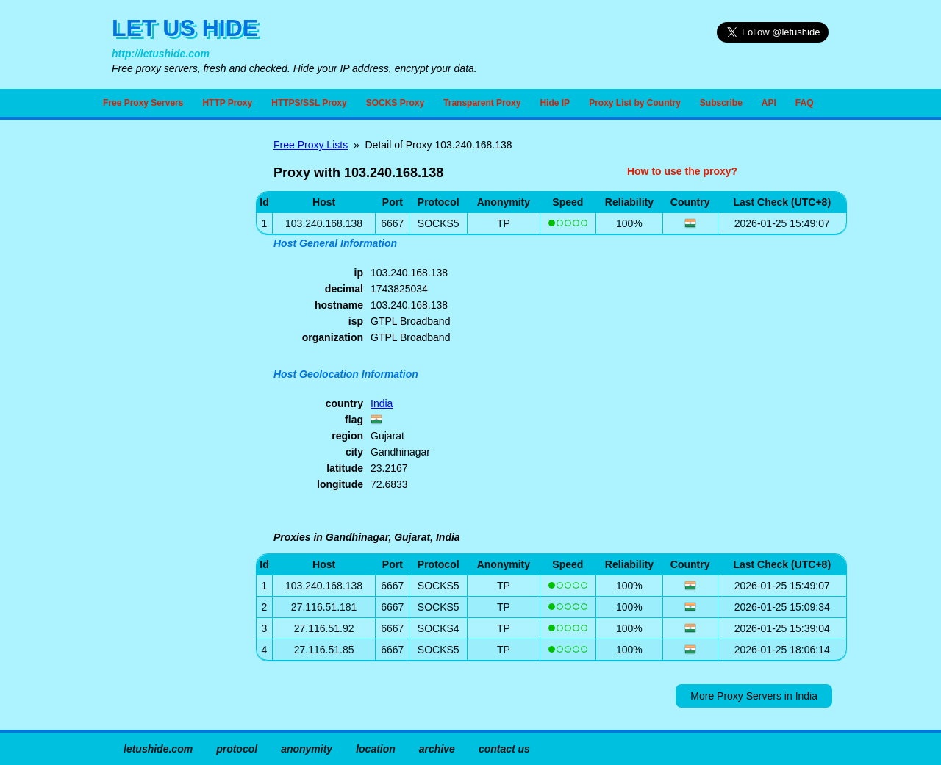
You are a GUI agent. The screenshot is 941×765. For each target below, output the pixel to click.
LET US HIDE (185, 28)
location (376, 749)
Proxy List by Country (635, 103)
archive (437, 749)
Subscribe (721, 103)
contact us (504, 749)
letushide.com (158, 749)
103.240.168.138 (323, 586)
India (382, 403)
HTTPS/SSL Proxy (308, 103)
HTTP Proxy (227, 103)
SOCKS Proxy (395, 103)
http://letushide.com (161, 54)
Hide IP (555, 103)
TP (503, 223)
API (769, 103)
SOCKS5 (438, 223)
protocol (236, 749)
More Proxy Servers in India (753, 696)
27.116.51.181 (324, 607)
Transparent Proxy (481, 103)
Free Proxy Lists (310, 145)
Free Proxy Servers (143, 103)
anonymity (306, 749)
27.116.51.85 (324, 650)
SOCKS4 (438, 628)
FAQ (804, 103)
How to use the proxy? (682, 171)
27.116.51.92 (324, 628)
